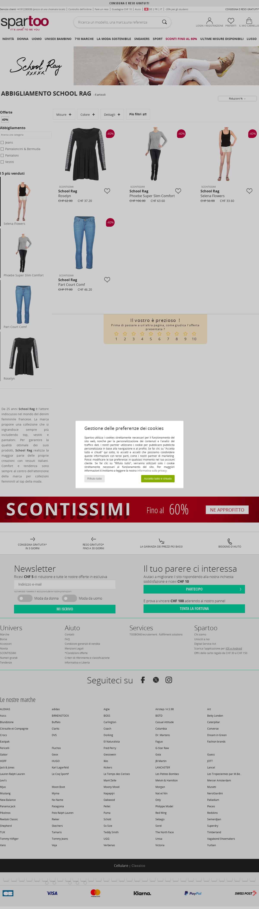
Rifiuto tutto (94, 478)
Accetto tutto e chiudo (158, 478)
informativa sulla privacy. (152, 470)
